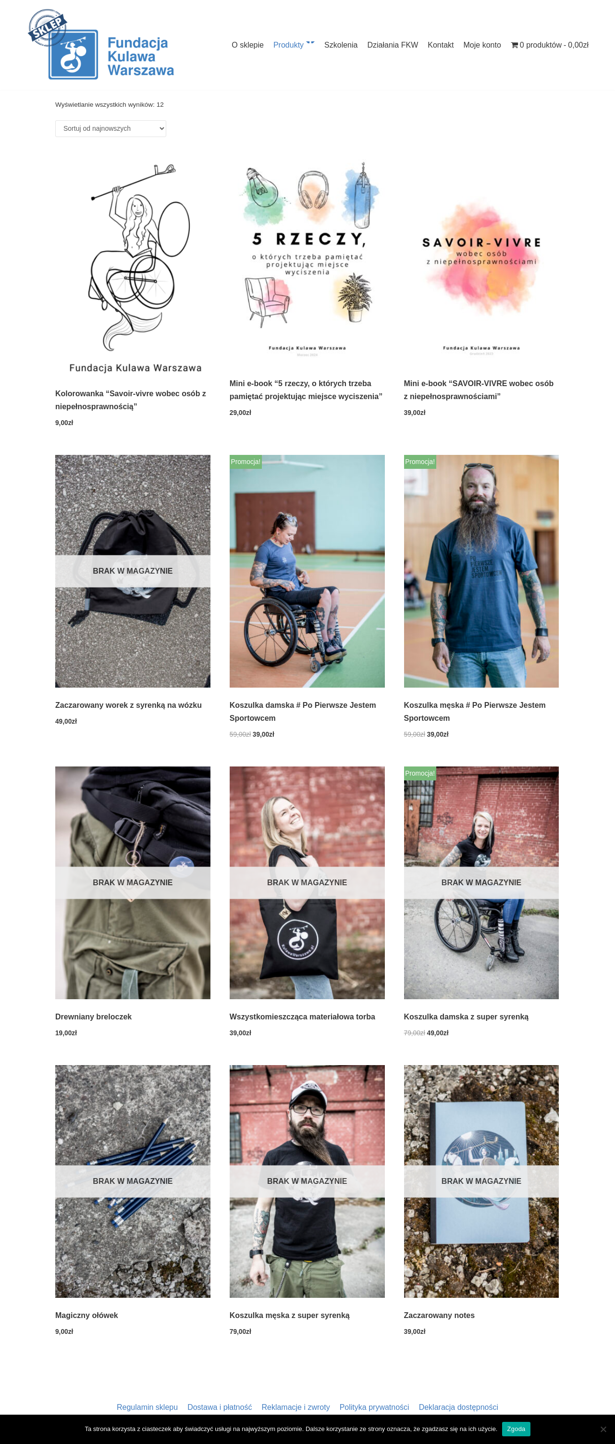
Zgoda (516, 1428)
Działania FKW (392, 45)
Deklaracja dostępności (458, 1407)
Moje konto (482, 45)
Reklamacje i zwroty (295, 1407)
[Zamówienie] (110, 128)
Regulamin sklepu (147, 1407)
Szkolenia (340, 45)
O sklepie (248, 45)
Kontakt (441, 45)
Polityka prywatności (374, 1407)
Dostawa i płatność (219, 1407)
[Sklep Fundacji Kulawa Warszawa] (100, 45)
